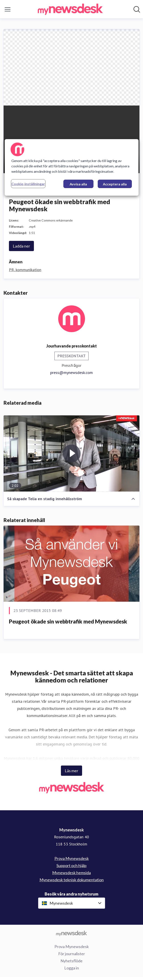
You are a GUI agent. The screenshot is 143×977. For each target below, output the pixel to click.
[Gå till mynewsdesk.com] (71, 933)
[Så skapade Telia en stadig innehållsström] (71, 453)
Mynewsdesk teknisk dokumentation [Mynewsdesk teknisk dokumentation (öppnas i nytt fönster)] (71, 879)
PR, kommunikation (25, 269)
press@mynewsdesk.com (71, 372)
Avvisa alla (78, 184)
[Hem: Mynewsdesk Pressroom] (70, 9)
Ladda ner (21, 246)
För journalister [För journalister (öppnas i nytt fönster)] (71, 953)
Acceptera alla (115, 184)
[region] (72, 167)
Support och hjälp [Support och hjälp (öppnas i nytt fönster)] (71, 865)
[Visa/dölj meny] (7, 9)
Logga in (71, 967)
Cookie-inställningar (28, 184)
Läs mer (71, 770)
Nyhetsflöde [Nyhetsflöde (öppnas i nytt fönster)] (71, 960)
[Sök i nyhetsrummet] (136, 9)
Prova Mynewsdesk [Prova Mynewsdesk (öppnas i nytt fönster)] (71, 858)
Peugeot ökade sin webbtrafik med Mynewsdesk (68, 621)
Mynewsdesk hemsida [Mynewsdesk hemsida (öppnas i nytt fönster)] (71, 872)
